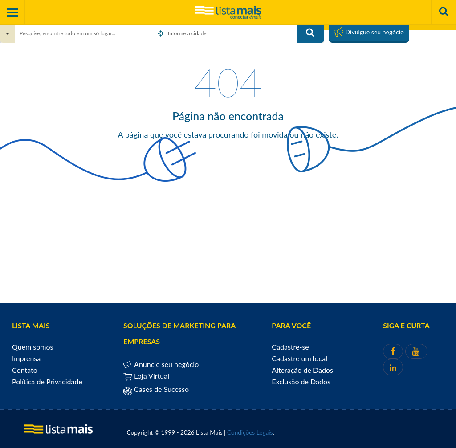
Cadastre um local (299, 358)
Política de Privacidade (47, 381)
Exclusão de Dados (301, 381)
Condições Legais (250, 432)
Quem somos (32, 346)
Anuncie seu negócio (165, 364)
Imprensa (26, 358)
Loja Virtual (146, 375)
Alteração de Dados (302, 370)
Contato (24, 370)
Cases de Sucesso (160, 389)
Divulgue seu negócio (369, 32)
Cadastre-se (290, 346)
